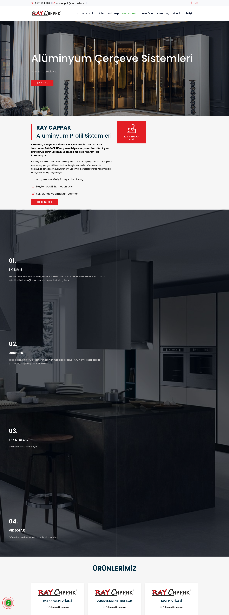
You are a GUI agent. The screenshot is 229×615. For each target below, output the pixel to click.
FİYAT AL (42, 83)
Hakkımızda (44, 202)
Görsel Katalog (97, 599)
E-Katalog (163, 13)
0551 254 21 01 (41, 3)
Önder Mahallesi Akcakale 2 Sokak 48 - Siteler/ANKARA (161, 593)
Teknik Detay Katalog (100, 594)
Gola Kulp (113, 13)
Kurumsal (87, 13)
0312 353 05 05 (140, 583)
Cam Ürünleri (146, 13)
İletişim (190, 13)
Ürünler (100, 13)
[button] (110, 380)
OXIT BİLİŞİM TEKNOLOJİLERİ (134, 611)
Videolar (177, 13)
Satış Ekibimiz (96, 588)
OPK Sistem (129, 13)
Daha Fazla (57, 362)
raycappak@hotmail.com (68, 3)
